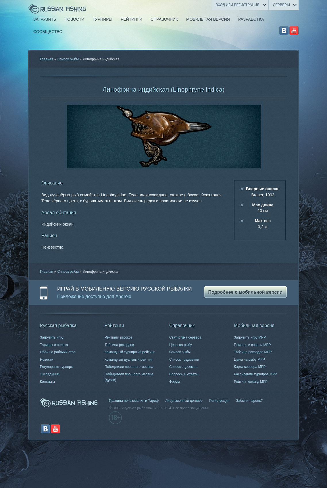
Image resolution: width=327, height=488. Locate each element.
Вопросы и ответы (183, 374)
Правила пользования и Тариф (134, 401)
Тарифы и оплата (54, 345)
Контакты (47, 382)
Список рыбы (68, 59)
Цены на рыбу (180, 345)
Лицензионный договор (183, 401)
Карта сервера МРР (250, 367)
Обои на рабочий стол (58, 352)
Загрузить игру (52, 337)
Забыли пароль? (249, 401)
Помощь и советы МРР (252, 345)
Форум (174, 382)
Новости (46, 360)
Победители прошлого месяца (129, 367)
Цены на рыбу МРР (249, 360)
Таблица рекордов (119, 345)
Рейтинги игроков (118, 337)
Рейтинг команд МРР (251, 382)
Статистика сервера (185, 337)
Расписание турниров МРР (255, 374)
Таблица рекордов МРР (253, 352)
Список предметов (184, 360)
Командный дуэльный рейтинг (129, 360)
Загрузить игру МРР (250, 337)
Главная (46, 59)
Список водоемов (183, 367)
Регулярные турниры (57, 367)
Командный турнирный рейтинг (130, 352)
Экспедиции (49, 374)
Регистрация (219, 401)
